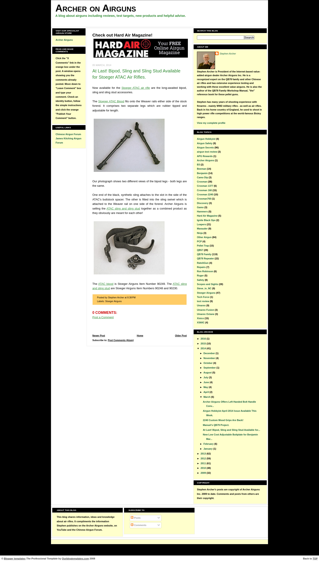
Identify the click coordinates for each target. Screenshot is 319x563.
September (209, 367)
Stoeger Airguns (113, 301)
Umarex (201, 305)
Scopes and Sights (207, 284)
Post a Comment (103, 317)
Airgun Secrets (205, 147)
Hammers (202, 211)
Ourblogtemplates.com (75, 558)
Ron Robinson (205, 271)
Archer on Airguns (95, 8)
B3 (198, 164)
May (206, 387)
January (208, 448)
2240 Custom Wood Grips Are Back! (223, 420)
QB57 (200, 250)
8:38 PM (131, 297)
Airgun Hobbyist (206, 139)
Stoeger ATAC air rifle (135, 87)
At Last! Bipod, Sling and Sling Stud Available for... (231, 430)
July (206, 377)
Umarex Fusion (205, 310)
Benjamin (202, 173)
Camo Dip (202, 177)
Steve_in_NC (204, 288)
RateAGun (202, 263)
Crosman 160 (204, 190)
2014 (204, 348)
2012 (204, 458)
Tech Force (203, 297)
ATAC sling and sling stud (123, 208)
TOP (315, 558)
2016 (204, 338)
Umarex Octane (205, 314)
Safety (200, 280)
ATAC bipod (105, 283)
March (207, 397)
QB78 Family (204, 254)
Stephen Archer (228, 53)
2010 (204, 468)
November (209, 358)
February (208, 444)
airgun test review (207, 151)
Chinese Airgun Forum (68, 134)
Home (140, 335)
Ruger (200, 275)
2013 (204, 453)
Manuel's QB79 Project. (216, 425)
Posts (135, 517)
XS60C (200, 322)
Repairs (201, 267)
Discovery (202, 203)
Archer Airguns (64, 40)
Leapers (201, 224)
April (206, 392)
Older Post (181, 335)
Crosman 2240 (205, 194)
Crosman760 (204, 198)
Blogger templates (15, 558)
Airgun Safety (204, 143)
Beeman (201, 168)
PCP (199, 241)
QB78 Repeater (205, 258)
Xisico (200, 318)
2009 (204, 473)
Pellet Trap (203, 245)
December (209, 353)
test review (203, 301)
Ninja (200, 233)
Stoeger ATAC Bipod (111, 101)
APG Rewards (205, 156)
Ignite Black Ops (206, 220)
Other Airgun (204, 237)
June (206, 382)
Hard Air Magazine (207, 215)
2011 (204, 463)
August (207, 372)
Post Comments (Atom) (121, 340)
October (208, 363)
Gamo (200, 207)
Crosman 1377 (205, 185)
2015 (204, 343)
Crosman (202, 181)
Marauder (202, 228)
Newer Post (98, 335)
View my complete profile (211, 123)
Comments (138, 525)
